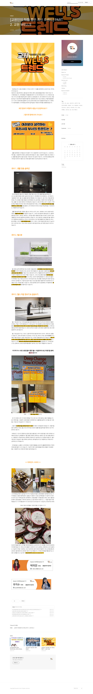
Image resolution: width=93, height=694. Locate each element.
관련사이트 (76, 688)
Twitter (69, 128)
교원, (70, 109)
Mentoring (64, 85)
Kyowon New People (67, 78)
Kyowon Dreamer (65, 90)
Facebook (64, 128)
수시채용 (64, 82)
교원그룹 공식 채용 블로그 (17, 659)
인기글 (67, 115)
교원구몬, (68, 107)
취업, (79, 103)
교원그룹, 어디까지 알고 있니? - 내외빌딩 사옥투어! (22, 615)
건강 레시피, (64, 107)
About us (64, 72)
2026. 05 (72, 144)
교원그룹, (67, 109)
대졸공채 (64, 83)
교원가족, (76, 103)
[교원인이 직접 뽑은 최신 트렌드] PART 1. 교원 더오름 (22, 612)
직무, (76, 107)
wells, (68, 103)
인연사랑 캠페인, (64, 105)
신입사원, (80, 105)
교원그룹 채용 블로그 (17, 658)
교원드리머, (72, 103)
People (64, 76)
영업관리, (69, 105)
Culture (13, 606)
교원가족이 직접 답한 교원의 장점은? (19, 611)
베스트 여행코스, (75, 109)
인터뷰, (78, 107)
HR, (65, 103)
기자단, (63, 103)
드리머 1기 (65, 92)
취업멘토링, (76, 105)
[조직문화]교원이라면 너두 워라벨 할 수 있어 (20, 614)
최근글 (63, 115)
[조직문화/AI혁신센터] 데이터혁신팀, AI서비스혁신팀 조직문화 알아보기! (26, 609)
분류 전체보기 (64, 69)
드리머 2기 (65, 94)
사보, (73, 105)
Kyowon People (65, 74)
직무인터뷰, (72, 107)
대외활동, (63, 109)
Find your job (64, 80)
